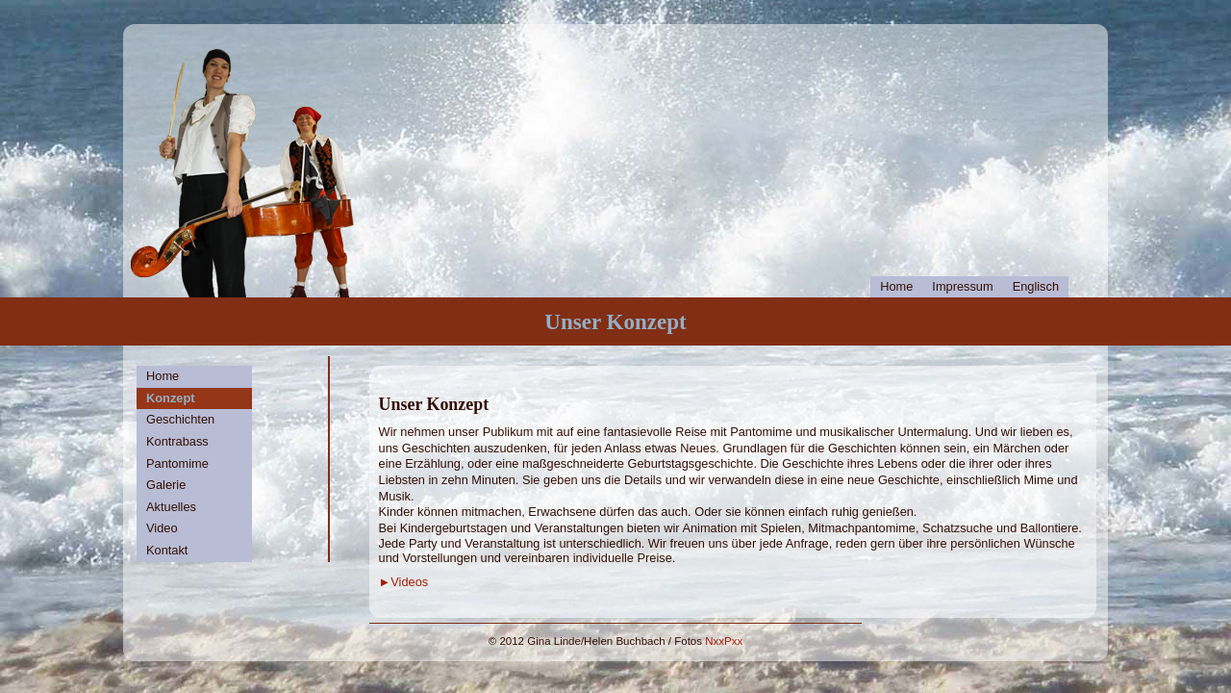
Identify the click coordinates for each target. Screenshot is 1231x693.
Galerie (166, 484)
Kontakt (167, 550)
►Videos (404, 582)
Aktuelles (171, 507)
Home (896, 286)
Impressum (962, 286)
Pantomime (177, 463)
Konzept (170, 398)
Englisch (1036, 286)
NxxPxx (723, 641)
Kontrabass (177, 441)
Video (162, 528)
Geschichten (180, 419)
